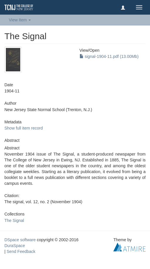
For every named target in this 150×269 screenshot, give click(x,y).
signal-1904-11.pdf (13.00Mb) (109, 56)
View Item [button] (20, 20)
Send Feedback (21, 251)
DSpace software (20, 239)
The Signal (14, 220)
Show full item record (23, 128)
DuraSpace (14, 245)
